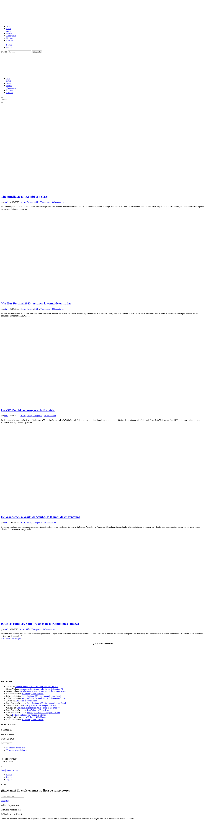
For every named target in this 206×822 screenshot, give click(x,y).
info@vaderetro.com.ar (11, 770)
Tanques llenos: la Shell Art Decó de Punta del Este (36, 686)
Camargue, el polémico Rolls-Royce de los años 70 (41, 689)
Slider (36, 202)
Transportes (11, 36)
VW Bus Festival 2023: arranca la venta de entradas (36, 303)
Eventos (9, 38)
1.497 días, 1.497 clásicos (37, 710)
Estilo (8, 28)
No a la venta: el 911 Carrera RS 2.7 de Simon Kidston (43, 691)
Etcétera (9, 40)
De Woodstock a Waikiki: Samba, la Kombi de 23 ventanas (40, 517)
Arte (8, 26)
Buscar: (4, 52)
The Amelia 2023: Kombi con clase (24, 196)
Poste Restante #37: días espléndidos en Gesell (41, 696)
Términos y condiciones (16, 750)
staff (6, 202)
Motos (9, 33)
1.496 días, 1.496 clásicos (32, 719)
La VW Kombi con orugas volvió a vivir (28, 410)
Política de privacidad (15, 748)
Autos (8, 31)
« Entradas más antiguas (11, 638)
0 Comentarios (58, 202)
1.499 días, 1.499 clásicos (32, 694)
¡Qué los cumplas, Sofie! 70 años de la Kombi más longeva (40, 623)
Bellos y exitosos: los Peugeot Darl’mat (39, 705)
